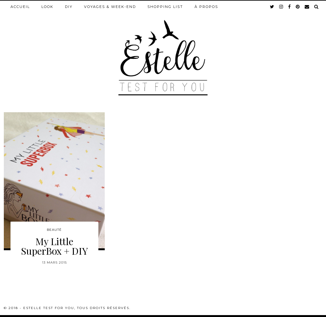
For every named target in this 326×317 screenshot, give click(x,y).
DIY (69, 6)
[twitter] (272, 7)
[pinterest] (298, 7)
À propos (206, 6)
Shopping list (165, 6)
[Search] (316, 7)
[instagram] (281, 7)
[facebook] (289, 7)
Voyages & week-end (110, 6)
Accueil (20, 6)
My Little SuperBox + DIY (54, 246)
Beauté (54, 230)
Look (47, 6)
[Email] (307, 7)
